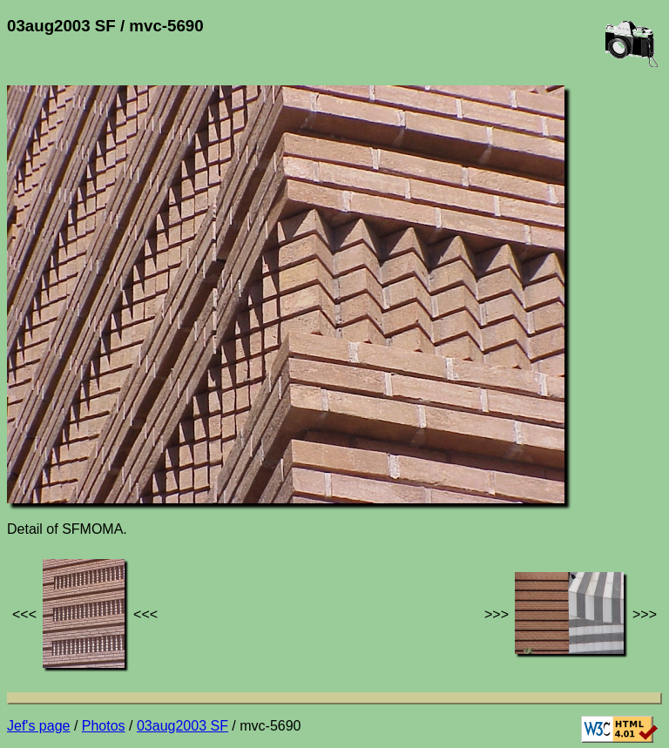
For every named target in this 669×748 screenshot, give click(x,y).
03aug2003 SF (182, 725)
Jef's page (38, 725)
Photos (103, 725)
